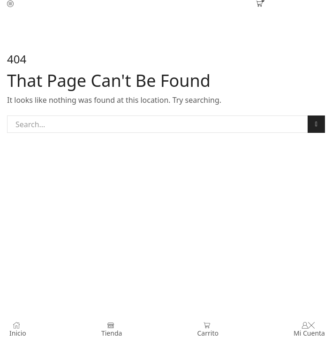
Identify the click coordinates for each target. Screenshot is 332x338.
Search (316, 124)
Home (149, 23)
